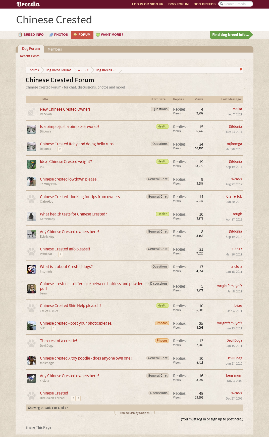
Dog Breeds (205, 4)
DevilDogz (46, 346)
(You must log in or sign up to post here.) (212, 419)
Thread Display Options (134, 413)
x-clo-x (236, 179)
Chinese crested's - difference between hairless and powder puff (91, 286)
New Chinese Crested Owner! (65, 109)
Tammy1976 (48, 184)
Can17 (237, 249)
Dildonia (45, 131)
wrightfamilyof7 (229, 286)
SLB (42, 328)
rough (237, 214)
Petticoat (46, 254)
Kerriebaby (47, 219)
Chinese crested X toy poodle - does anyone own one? (86, 358)
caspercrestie (49, 311)
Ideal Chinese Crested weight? (66, 161)
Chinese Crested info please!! (65, 249)
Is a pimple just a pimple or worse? (69, 126)
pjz (42, 166)
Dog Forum (178, 4)
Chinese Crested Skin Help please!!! (70, 306)
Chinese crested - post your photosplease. (76, 323)
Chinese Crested (54, 393)
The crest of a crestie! (58, 341)
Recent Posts (29, 56)
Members (55, 49)
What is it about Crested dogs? (66, 267)
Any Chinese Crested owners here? (69, 232)
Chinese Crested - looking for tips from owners (80, 197)
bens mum (234, 375)
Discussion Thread (52, 398)
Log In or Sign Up (147, 4)
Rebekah (46, 114)
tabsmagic (47, 363)
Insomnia (46, 272)
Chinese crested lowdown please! (69, 179)
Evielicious (47, 237)
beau (43, 293)
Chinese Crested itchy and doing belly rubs (77, 144)
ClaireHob (46, 202)
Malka (237, 109)
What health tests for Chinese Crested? (73, 214)
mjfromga (234, 144)
